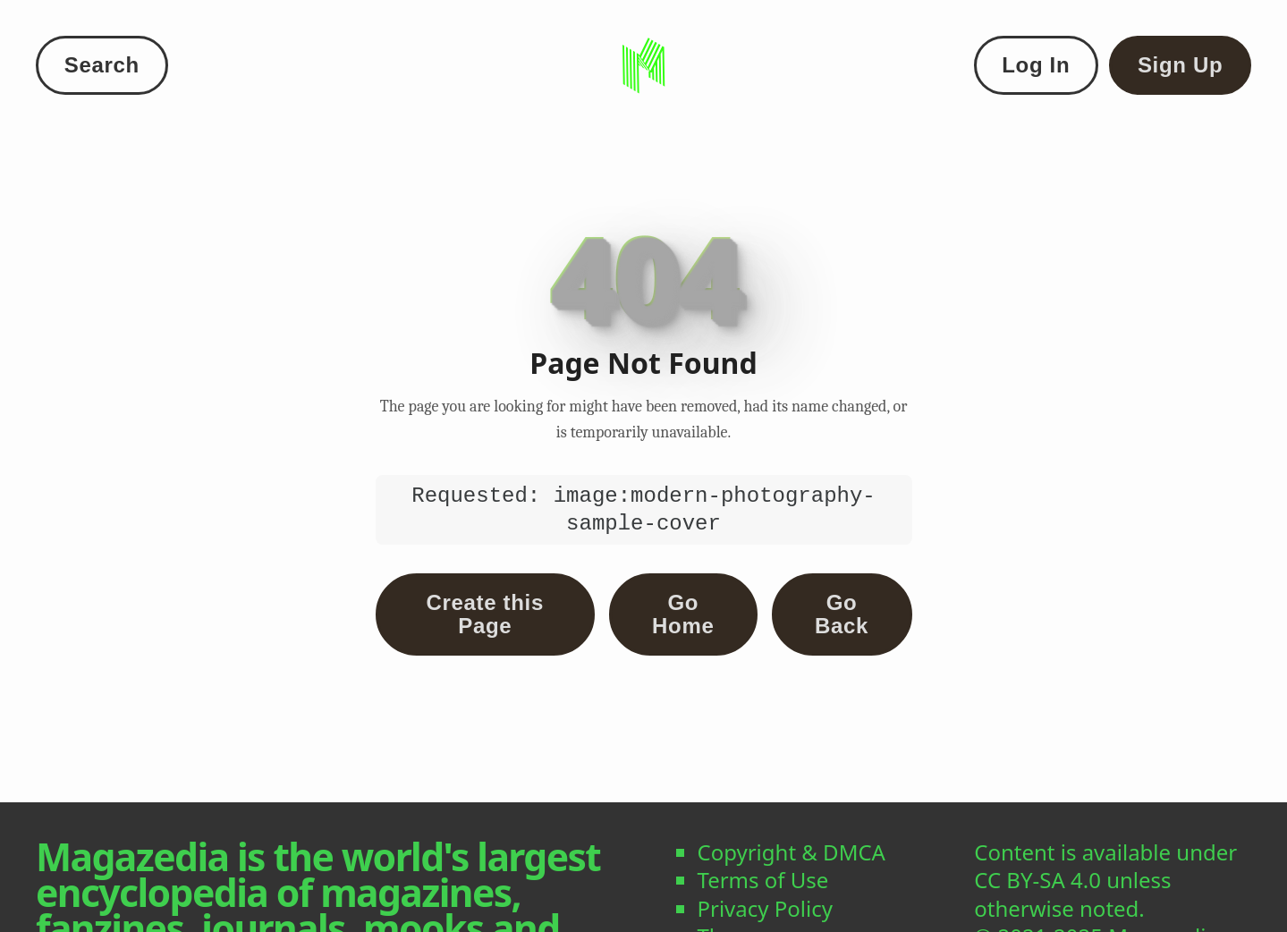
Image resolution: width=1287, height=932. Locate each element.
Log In (1036, 65)
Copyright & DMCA (791, 852)
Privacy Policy (765, 908)
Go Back (841, 614)
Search (102, 65)
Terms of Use (763, 879)
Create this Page (485, 614)
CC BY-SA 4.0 (1037, 879)
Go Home (683, 614)
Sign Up (1180, 65)
